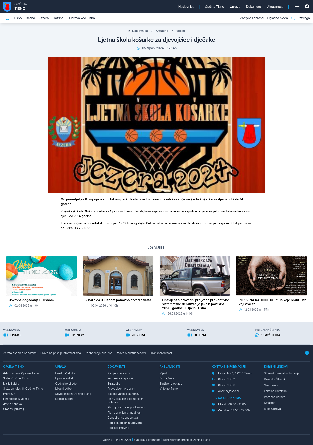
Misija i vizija (11, 383)
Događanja (167, 378)
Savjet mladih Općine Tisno (73, 393)
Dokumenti (253, 7)
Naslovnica (186, 7)
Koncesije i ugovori (120, 378)
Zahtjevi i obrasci (252, 18)
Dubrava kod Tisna (81, 18)
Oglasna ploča (277, 18)
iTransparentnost (161, 353)
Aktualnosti (275, 7)
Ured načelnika (65, 373)
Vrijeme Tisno (169, 388)
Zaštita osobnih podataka (20, 353)
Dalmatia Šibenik (275, 379)
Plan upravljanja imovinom (124, 412)
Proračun (9, 393)
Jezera (44, 18)
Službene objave (171, 383)
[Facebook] (307, 6)
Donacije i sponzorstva (123, 417)
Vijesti (180, 30)
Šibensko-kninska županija (281, 373)
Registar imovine (118, 427)
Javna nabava (12, 404)
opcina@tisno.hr (228, 391)
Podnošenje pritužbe (99, 353)
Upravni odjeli (64, 378)
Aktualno (162, 30)
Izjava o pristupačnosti (131, 353)
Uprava (235, 7)
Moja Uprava (272, 408)
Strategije (114, 383)
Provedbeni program (121, 388)
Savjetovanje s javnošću (124, 393)
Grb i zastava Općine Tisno (21, 373)
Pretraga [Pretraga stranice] (300, 18)
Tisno (18, 18)
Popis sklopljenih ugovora (125, 422)
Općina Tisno (214, 7)
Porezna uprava (274, 397)
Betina (30, 18)
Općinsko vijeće (66, 383)
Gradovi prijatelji (13, 409)
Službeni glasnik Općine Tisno (23, 388)
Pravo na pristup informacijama (61, 353)
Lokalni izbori (64, 398)
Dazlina (58, 18)
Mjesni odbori (64, 388)
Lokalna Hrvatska (275, 391)
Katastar (269, 402)
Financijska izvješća (16, 398)
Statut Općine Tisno (16, 378)
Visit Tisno (271, 385)
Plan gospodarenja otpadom (126, 407)
